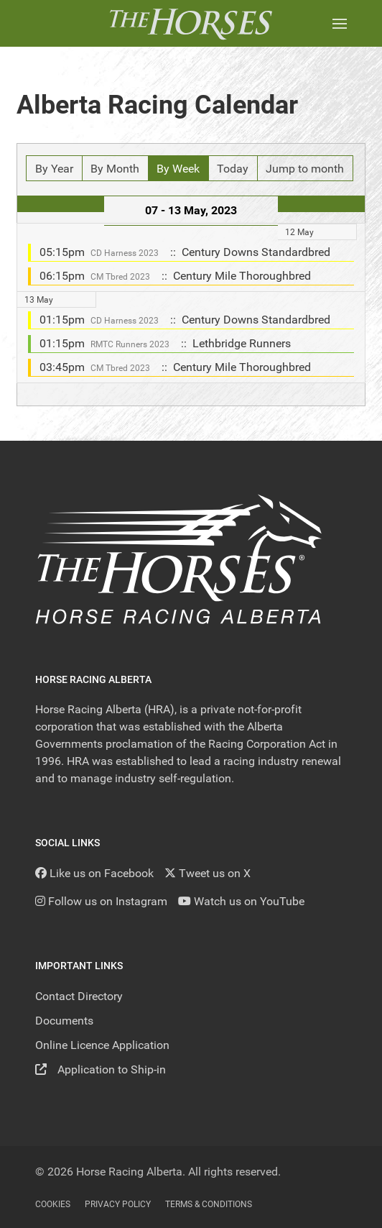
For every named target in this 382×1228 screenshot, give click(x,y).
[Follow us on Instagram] (101, 901)
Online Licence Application (102, 1045)
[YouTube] (241, 901)
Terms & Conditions (208, 1204)
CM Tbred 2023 (120, 277)
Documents (64, 1020)
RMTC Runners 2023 (129, 344)
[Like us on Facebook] (94, 873)
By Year (54, 168)
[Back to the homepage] (190, 23)
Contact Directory (79, 996)
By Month (114, 168)
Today (232, 168)
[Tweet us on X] (207, 873)
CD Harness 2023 (124, 253)
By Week (178, 168)
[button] (339, 23)
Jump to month (305, 168)
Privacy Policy (118, 1204)
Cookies (52, 1204)
